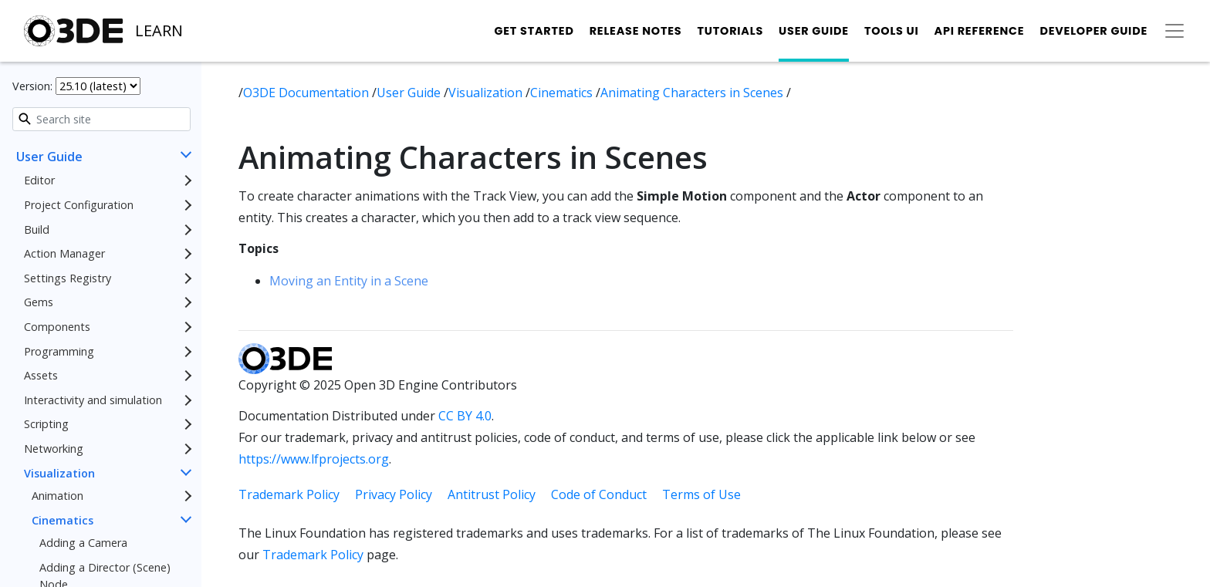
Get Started (533, 31)
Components (57, 326)
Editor (39, 180)
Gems (38, 302)
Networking (53, 448)
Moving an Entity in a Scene (348, 280)
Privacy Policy (393, 494)
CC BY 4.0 (465, 415)
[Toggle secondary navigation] (1174, 31)
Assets (41, 375)
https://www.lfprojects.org (313, 458)
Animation (57, 495)
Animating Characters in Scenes (693, 92)
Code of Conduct (599, 494)
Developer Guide (1093, 31)
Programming (59, 351)
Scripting (46, 424)
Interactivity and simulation (93, 400)
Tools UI (891, 31)
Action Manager (64, 253)
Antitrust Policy (492, 494)
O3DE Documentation (307, 92)
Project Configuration (79, 204)
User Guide (814, 31)
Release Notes (636, 31)
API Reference (980, 31)
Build (36, 229)
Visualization (59, 473)
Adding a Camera (83, 542)
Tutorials (730, 31)
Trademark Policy (289, 494)
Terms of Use (701, 494)
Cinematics (62, 520)
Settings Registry (67, 278)
